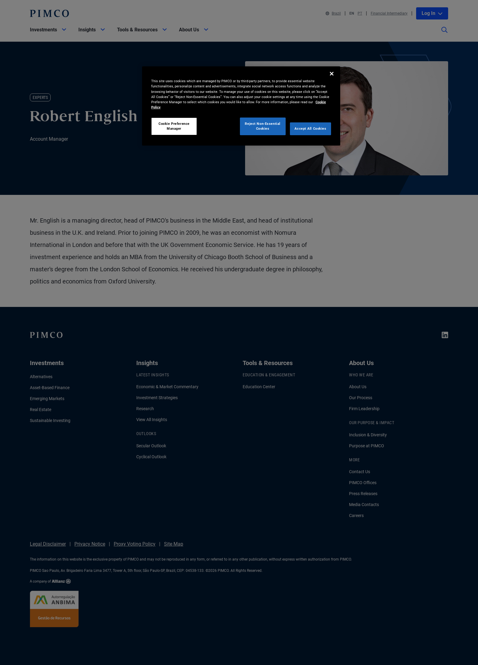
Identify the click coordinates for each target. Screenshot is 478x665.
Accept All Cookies (310, 128)
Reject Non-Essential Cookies (262, 126)
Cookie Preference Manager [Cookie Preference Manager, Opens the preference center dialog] (174, 126)
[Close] (331, 73)
